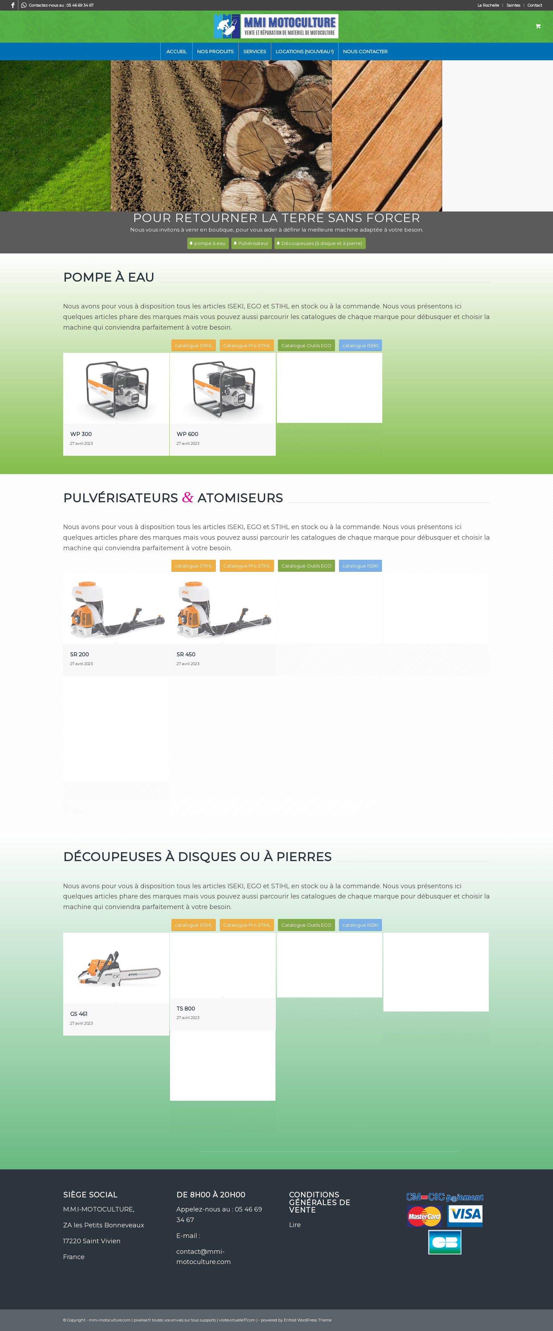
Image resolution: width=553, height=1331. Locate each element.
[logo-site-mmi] (276, 26)
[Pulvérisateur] (251, 243)
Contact (535, 5)
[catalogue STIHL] (193, 345)
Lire (295, 1225)
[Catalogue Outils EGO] (306, 345)
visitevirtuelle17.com (237, 1320)
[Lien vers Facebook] (13, 5)
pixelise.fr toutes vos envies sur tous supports (175, 1320)
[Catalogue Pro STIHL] (247, 345)
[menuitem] (488, 5)
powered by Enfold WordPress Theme (296, 1320)
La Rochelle (488, 5)
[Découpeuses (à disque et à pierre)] (320, 243)
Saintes (513, 5)
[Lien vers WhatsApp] (23, 5)
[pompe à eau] (208, 243)
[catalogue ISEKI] (360, 345)
